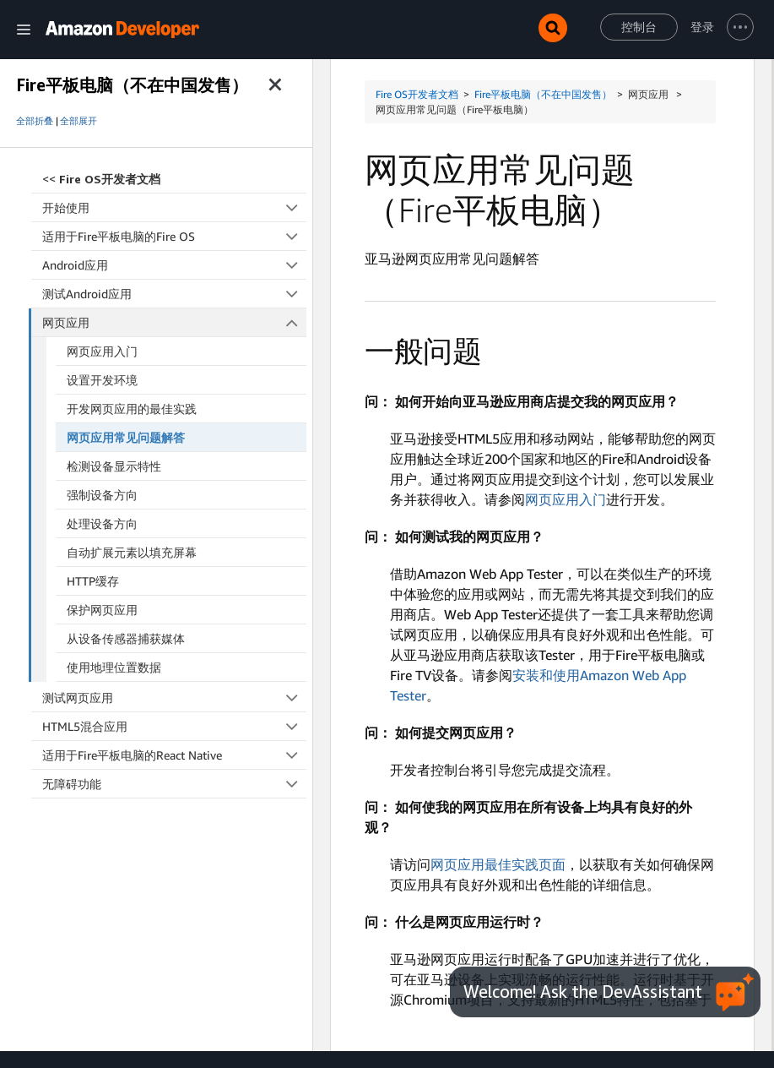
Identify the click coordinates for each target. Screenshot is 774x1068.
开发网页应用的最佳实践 (132, 408)
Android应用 (174, 265)
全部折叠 (34, 121)
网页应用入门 (102, 351)
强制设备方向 (102, 495)
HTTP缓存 (93, 581)
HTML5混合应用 (174, 726)
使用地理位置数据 (114, 667)
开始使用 (174, 207)
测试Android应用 (174, 294)
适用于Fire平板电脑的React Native (174, 755)
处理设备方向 (102, 523)
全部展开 (78, 121)
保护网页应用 (102, 609)
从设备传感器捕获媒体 (126, 638)
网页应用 (174, 322)
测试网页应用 (174, 697)
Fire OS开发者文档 (417, 94)
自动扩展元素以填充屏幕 (132, 552)
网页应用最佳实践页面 (498, 864)
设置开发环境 (102, 380)
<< (101, 179)
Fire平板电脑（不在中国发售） (543, 94)
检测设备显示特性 (114, 466)
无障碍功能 (174, 784)
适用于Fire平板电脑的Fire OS (174, 236)
